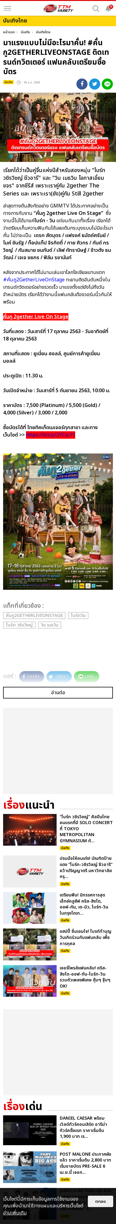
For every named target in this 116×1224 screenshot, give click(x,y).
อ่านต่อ (58, 692)
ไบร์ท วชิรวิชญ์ (19, 625)
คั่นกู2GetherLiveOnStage (34, 615)
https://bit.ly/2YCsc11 (50, 435)
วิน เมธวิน (49, 625)
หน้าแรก (9, 32)
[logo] (58, 8)
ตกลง (100, 1201)
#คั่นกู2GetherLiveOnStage (34, 280)
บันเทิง (25, 32)
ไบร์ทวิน (78, 615)
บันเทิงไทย (43, 32)
